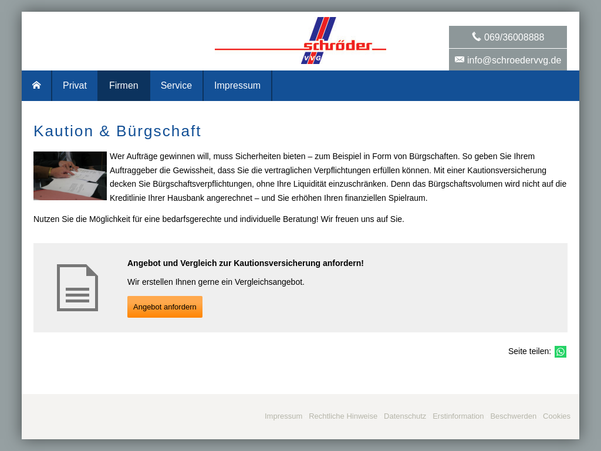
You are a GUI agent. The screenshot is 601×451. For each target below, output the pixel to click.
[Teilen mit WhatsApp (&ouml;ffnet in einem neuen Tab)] (560, 352)
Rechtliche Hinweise (343, 416)
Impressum (283, 416)
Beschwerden (513, 416)
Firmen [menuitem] (124, 85)
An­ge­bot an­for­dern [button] (165, 306)
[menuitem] (37, 85)
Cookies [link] (556, 416)
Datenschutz (405, 416)
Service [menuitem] (176, 85)
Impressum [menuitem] (237, 85)
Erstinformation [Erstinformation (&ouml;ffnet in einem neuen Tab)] (458, 416)
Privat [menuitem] (75, 85)
